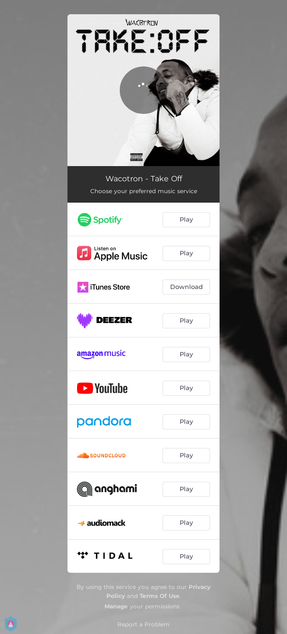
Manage (116, 606)
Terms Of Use (160, 595)
